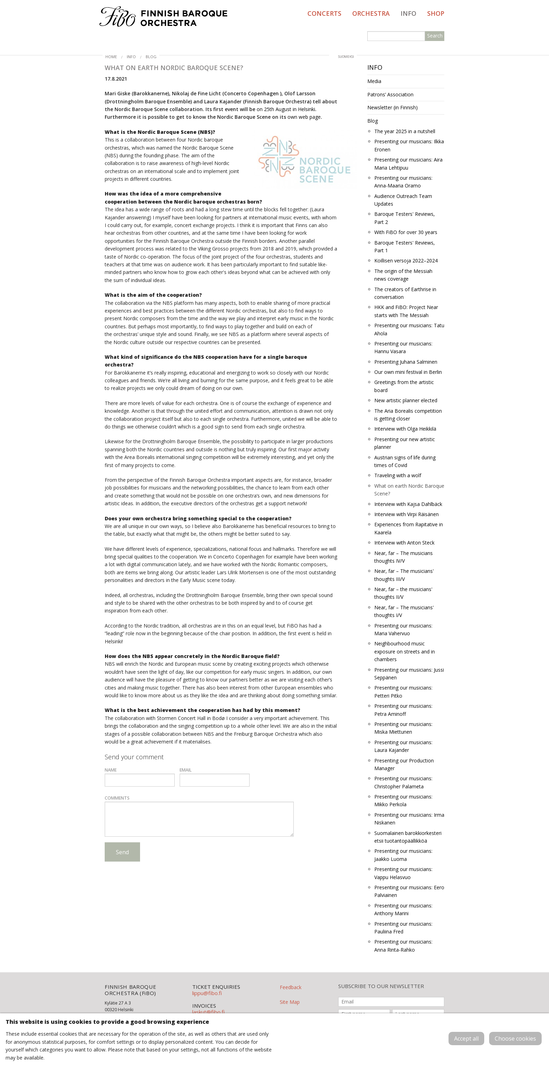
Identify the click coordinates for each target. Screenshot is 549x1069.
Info (408, 13)
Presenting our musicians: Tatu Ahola (409, 329)
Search (435, 35)
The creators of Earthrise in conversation (405, 293)
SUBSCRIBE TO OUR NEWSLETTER (381, 986)
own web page (304, 117)
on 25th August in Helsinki (286, 109)
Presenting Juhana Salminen (405, 361)
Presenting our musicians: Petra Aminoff (403, 710)
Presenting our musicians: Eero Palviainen (409, 891)
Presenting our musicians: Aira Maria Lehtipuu (408, 163)
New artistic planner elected (405, 400)
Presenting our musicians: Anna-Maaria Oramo (403, 181)
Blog (151, 56)
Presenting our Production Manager (404, 764)
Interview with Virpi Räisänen (406, 514)
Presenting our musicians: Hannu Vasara (403, 347)
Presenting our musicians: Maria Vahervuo (403, 629)
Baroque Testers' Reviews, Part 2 (404, 218)
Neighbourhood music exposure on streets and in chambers (404, 651)
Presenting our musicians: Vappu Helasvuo (403, 873)
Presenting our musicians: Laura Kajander (403, 746)
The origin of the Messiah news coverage (403, 275)
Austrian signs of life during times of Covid (405, 461)
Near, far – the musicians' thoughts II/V (403, 593)
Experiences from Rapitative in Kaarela (408, 528)
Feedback (290, 987)
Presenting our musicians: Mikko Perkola (403, 800)
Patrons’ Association (390, 94)
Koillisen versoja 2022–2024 (406, 260)
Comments (117, 798)
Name (111, 770)
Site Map (290, 1002)
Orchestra (371, 13)
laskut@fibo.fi (208, 1011)
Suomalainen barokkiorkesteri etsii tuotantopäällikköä (408, 837)
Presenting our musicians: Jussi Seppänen (409, 673)
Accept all (466, 1038)
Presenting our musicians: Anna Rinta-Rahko (403, 945)
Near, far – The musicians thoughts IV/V (403, 557)
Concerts (324, 13)
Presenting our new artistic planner (404, 443)
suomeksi (346, 56)
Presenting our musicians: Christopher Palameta (403, 782)
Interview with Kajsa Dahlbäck (408, 504)
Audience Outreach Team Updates (403, 200)
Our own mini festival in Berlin (408, 372)
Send (122, 852)
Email (186, 770)
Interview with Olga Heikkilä (405, 428)
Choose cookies (515, 1038)
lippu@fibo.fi (207, 992)
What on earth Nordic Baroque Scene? (409, 489)
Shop (435, 13)
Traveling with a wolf (397, 475)
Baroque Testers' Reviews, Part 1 (404, 246)
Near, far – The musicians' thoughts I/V (404, 611)
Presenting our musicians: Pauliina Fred (403, 927)
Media (374, 81)
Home (111, 56)
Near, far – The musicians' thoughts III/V (404, 575)
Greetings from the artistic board (404, 386)
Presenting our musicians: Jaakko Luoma (403, 855)
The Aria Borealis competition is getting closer (408, 414)
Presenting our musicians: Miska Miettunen (403, 728)
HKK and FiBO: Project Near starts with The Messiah (406, 311)
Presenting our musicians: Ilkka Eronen (409, 145)
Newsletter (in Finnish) (392, 107)
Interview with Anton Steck (404, 542)
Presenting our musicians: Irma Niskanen (409, 818)
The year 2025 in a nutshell (404, 131)
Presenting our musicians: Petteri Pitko (403, 691)
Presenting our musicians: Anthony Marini (403, 909)
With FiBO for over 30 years (405, 232)
